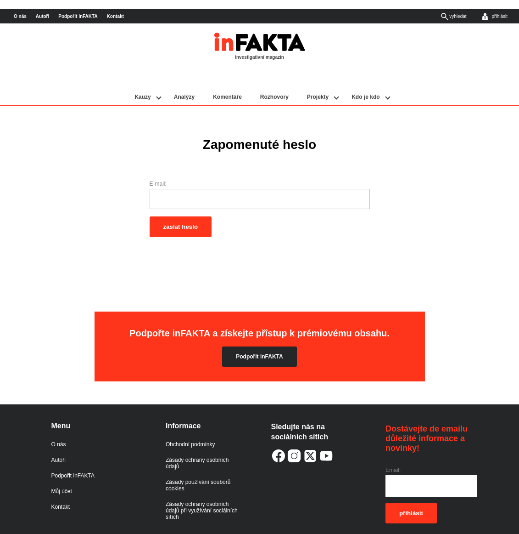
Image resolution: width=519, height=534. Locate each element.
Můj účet (61, 470)
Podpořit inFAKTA (77, 16)
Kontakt (115, 16)
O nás (20, 16)
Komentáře (227, 77)
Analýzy (184, 77)
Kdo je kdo (365, 77)
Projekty (318, 77)
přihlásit (411, 492)
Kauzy (142, 77)
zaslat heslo (180, 206)
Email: (393, 450)
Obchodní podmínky (190, 423)
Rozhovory (274, 77)
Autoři (42, 16)
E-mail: (158, 163)
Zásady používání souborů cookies (198, 464)
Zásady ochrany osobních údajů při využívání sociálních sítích (202, 490)
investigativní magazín (259, 57)
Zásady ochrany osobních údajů (197, 442)
